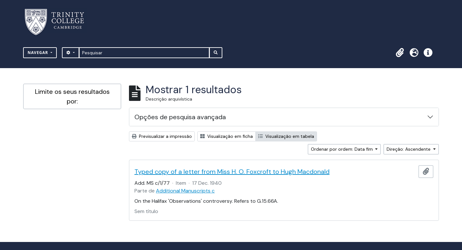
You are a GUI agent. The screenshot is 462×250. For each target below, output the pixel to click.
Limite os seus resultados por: (72, 96)
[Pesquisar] (144, 52)
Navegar (38, 52)
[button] (400, 53)
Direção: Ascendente (409, 149)
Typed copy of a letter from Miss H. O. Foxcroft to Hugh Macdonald (231, 171)
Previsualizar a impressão (162, 136)
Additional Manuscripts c (185, 190)
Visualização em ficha (226, 136)
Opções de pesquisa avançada (180, 117)
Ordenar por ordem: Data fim (342, 149)
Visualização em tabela (286, 136)
